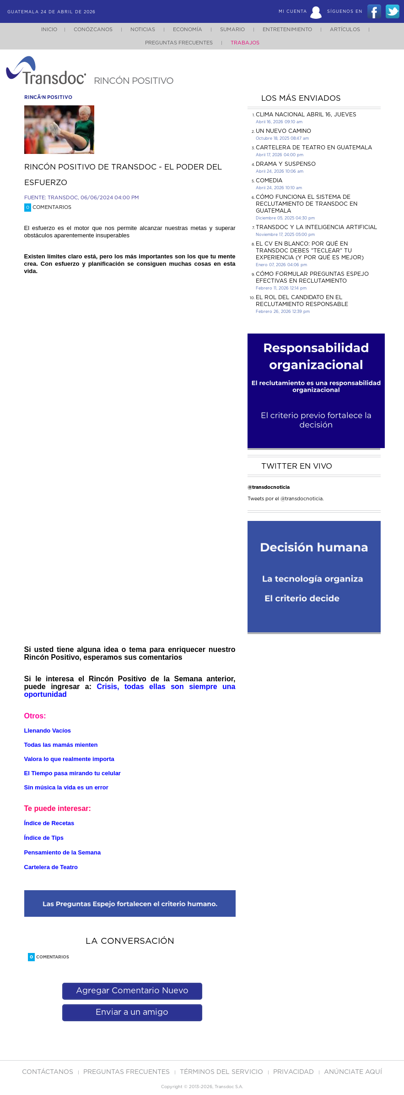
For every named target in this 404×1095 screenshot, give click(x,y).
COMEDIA (269, 180)
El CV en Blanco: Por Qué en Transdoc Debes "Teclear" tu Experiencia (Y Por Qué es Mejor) (310, 250)
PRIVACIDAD (294, 1072)
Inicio (49, 29)
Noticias (142, 29)
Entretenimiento (287, 29)
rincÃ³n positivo (48, 97)
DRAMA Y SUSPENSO (286, 164)
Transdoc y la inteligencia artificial (316, 227)
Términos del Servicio (222, 1072)
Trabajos (245, 42)
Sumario (232, 29)
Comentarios (47, 207)
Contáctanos (48, 1072)
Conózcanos (93, 29)
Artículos (345, 29)
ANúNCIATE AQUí (353, 1072)
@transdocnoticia (269, 487)
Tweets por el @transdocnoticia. (286, 498)
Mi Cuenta (293, 12)
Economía (187, 29)
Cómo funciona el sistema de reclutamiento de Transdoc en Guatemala (306, 204)
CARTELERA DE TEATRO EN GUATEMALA (314, 147)
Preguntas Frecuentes (179, 42)
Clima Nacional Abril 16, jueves (306, 114)
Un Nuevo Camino (283, 131)
